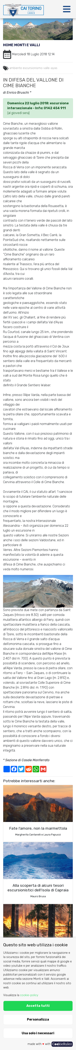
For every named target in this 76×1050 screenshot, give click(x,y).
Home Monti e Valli (21, 45)
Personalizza (38, 1019)
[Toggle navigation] (67, 9)
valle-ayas (50, 68)
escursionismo (33, 68)
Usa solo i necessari (38, 1033)
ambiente (15, 68)
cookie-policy (29, 995)
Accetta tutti (38, 1006)
